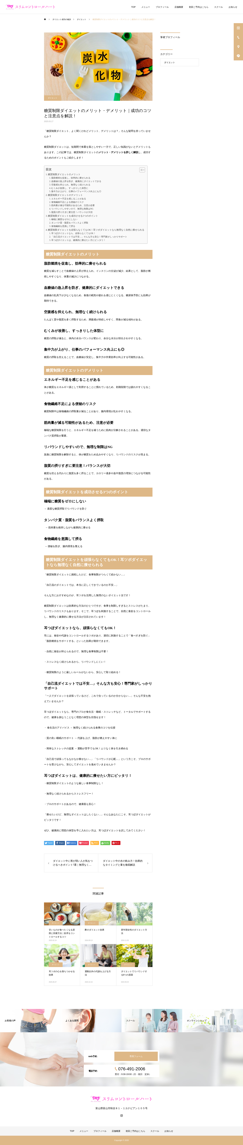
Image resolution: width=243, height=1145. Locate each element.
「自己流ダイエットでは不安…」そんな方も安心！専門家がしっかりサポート (89, 237)
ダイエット (52, 98)
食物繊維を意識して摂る (63, 226)
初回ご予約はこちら (198, 7)
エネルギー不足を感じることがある (68, 199)
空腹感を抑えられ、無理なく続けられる (70, 185)
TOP (133, 7)
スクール (218, 7)
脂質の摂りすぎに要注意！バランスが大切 (72, 212)
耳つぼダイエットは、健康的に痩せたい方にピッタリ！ (78, 240)
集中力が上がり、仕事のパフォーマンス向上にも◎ (76, 191)
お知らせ (233, 7)
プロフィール (162, 7)
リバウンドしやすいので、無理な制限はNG (72, 209)
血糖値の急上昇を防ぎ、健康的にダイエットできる (76, 181)
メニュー (145, 7)
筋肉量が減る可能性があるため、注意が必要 (73, 205)
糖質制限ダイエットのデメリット (65, 195)
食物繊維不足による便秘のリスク (67, 202)
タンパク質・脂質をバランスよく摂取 (69, 223)
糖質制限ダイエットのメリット (64, 174)
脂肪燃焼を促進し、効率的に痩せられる (70, 178)
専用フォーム (136, 1056)
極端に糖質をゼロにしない (64, 219)
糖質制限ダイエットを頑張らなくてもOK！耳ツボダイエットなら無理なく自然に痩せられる (96, 229)
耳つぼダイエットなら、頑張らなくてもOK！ (73, 233)
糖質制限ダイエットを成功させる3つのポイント (73, 215)
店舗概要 (179, 7)
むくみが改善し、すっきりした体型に (69, 188)
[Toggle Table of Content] (140, 170)
